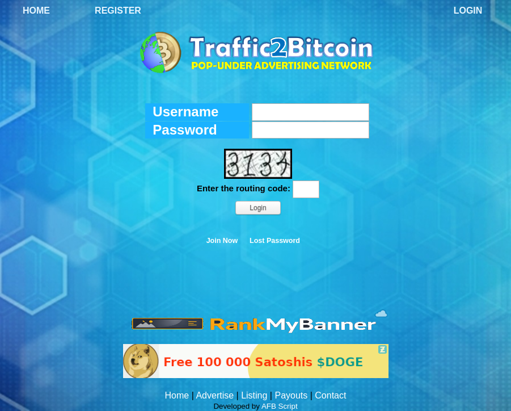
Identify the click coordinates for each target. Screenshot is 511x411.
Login (468, 10)
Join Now (222, 241)
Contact (330, 395)
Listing (254, 395)
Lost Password (275, 241)
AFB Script (279, 406)
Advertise (215, 395)
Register (118, 10)
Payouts (290, 395)
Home (36, 10)
